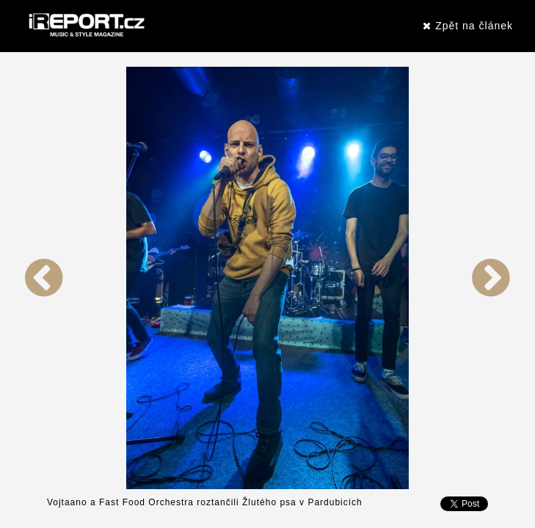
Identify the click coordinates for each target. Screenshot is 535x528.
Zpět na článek (468, 26)
